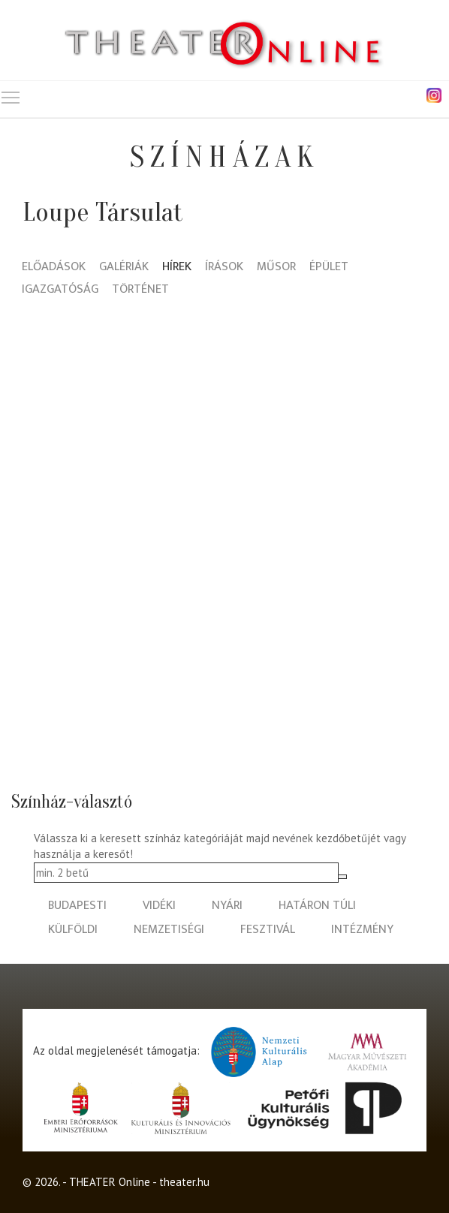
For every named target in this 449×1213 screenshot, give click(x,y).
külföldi (73, 930)
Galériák (124, 267)
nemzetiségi (169, 930)
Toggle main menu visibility (11, 94)
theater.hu (184, 1182)
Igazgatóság (60, 290)
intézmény (362, 930)
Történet (140, 290)
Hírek (176, 267)
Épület (328, 267)
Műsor (276, 267)
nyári (227, 905)
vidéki (159, 905)
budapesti (77, 905)
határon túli (317, 905)
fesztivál (267, 930)
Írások (224, 267)
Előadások (54, 267)
